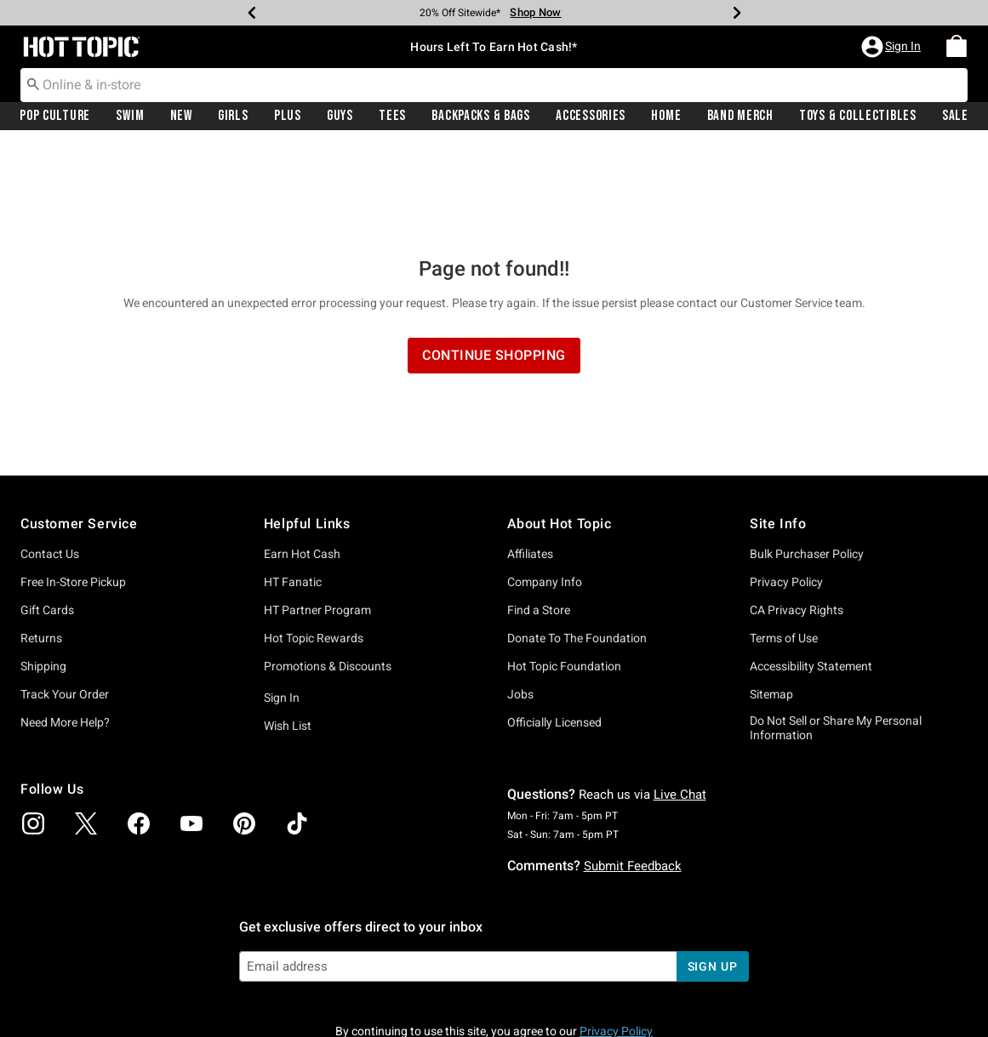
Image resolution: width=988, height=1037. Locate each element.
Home (666, 116)
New (181, 116)
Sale (955, 116)
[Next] (737, 13)
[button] (893, 47)
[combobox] (494, 85)
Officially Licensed (554, 629)
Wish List (287, 633)
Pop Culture (55, 116)
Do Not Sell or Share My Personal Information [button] (836, 635)
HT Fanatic (293, 489)
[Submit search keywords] (33, 84)
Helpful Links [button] (307, 431)
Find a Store (538, 517)
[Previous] (252, 13)
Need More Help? (65, 629)
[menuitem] (956, 47)
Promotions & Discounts (327, 573)
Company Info (544, 489)
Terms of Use (784, 545)
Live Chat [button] (680, 701)
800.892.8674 (681, 1001)
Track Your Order (64, 601)
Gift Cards (47, 517)
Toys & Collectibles (858, 116)
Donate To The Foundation (577, 545)
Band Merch (740, 116)
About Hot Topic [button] (559, 431)
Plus (287, 116)
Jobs (520, 601)
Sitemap (771, 601)
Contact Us (49, 461)
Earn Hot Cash (302, 461)
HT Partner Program (317, 517)
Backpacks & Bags (480, 116)
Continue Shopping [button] (494, 262)
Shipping (43, 573)
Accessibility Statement (811, 573)
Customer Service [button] (79, 431)
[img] (33, 731)
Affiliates (530, 461)
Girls (233, 116)
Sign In (282, 605)
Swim (130, 116)
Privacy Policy (786, 489)
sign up (713, 873)
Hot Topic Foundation (564, 573)
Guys (340, 116)
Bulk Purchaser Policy (807, 461)
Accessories (590, 116)
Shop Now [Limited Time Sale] (535, 12)
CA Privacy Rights (796, 517)
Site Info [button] (778, 431)
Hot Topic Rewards (313, 545)
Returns (41, 545)
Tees (392, 116)
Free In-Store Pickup (73, 489)
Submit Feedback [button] (633, 773)
